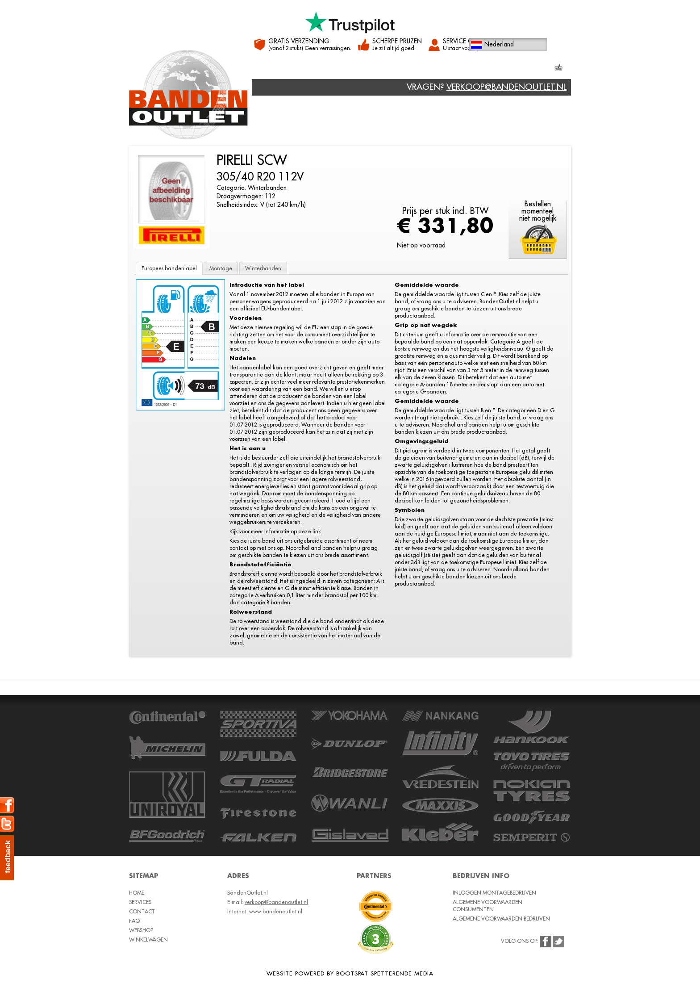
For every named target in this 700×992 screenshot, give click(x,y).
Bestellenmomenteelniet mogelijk (537, 211)
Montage (220, 268)
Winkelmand (536, 68)
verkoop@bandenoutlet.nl (506, 86)
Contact (345, 68)
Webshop (389, 68)
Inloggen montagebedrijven (494, 892)
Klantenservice (470, 68)
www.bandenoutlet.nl (275, 911)
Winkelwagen (148, 939)
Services (303, 68)
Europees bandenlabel (169, 268)
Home (267, 68)
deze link (309, 531)
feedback (8, 856)
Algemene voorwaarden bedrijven (501, 918)
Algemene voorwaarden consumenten (487, 905)
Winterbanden (263, 268)
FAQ (424, 68)
